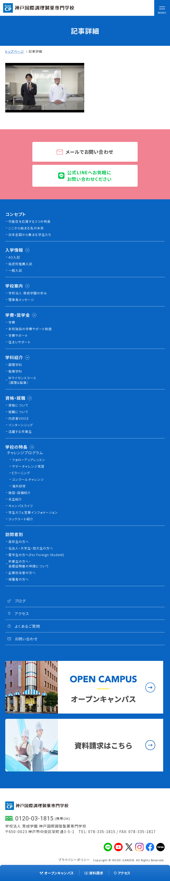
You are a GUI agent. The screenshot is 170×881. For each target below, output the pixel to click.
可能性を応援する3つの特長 (29, 221)
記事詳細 (35, 51)
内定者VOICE (18, 418)
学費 (11, 322)
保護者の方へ (18, 579)
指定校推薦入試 (20, 263)
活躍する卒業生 (20, 431)
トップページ (14, 51)
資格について (18, 405)
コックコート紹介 (20, 519)
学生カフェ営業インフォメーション (33, 512)
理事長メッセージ (21, 299)
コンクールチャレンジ (28, 479)
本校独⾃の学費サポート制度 (30, 328)
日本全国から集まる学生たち (29, 234)
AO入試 (14, 257)
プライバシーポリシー (74, 859)
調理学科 (15, 364)
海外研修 (19, 486)
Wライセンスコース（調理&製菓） (22, 380)
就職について (18, 411)
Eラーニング (21, 473)
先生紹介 (15, 499)
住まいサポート (19, 342)
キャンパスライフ (20, 505)
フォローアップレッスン (28, 459)
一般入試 (15, 270)
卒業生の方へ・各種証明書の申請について (28, 563)
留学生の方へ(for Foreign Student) (36, 554)
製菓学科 (15, 371)
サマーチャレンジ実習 (28, 466)
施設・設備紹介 (19, 492)
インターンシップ (20, 425)
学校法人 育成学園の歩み (27, 293)
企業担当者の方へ (22, 572)
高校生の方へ (18, 541)
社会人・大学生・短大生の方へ (30, 548)
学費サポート (18, 335)
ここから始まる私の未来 (26, 228)
